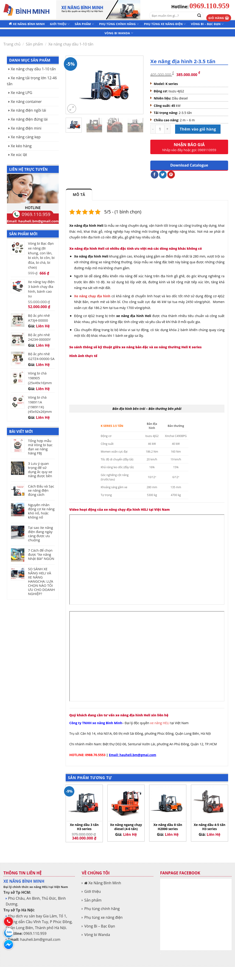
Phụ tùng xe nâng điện (165, 24)
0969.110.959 (209, 6)
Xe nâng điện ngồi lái (28, 110)
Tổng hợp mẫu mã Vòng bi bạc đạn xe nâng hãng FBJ (40, 447)
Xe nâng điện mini (26, 128)
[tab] (79, 194)
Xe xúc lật (19, 154)
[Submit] (199, 16)
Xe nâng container (26, 101)
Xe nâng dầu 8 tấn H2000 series (167, 827)
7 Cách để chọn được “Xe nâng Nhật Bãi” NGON (41, 554)
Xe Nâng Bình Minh (29, 24)
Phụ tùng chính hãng (119, 24)
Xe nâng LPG (21, 92)
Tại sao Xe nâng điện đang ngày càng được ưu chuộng (40, 533)
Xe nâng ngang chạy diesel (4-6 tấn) (126, 827)
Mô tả (79, 194)
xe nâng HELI (160, 723)
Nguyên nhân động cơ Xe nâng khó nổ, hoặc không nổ (41, 511)
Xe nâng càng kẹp (26, 136)
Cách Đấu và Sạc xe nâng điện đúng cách (41, 490)
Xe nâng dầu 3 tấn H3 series (84, 827)
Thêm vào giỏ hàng (198, 129)
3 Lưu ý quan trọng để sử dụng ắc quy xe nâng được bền (40, 469)
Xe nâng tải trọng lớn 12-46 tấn (32, 80)
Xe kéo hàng (21, 145)
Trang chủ (11, 44)
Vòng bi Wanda (118, 33)
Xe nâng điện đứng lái (29, 119)
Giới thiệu (60, 24)
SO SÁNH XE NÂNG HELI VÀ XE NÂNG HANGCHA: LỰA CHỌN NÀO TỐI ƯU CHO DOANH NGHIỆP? (41, 581)
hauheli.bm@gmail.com (38, 221)
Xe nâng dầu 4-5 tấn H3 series (209, 827)
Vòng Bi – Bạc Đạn (207, 24)
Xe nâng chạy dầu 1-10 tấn (70, 44)
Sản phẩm (84, 24)
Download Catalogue (189, 165)
